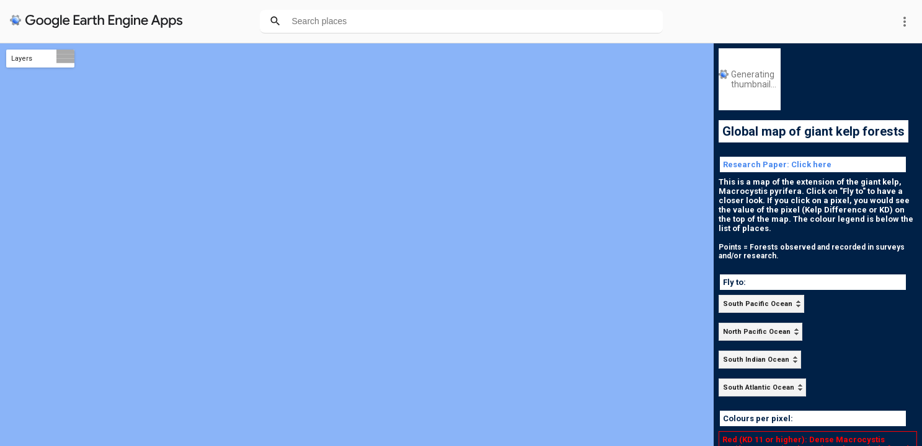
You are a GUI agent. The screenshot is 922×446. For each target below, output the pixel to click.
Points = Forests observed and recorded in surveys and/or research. (812, 251)
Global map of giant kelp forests (813, 131)
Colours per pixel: (758, 418)
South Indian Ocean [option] (756, 360)
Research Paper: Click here (777, 164)
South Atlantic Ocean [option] (758, 387)
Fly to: (734, 282)
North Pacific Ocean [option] (757, 332)
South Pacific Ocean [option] (757, 304)
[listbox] (761, 304)
